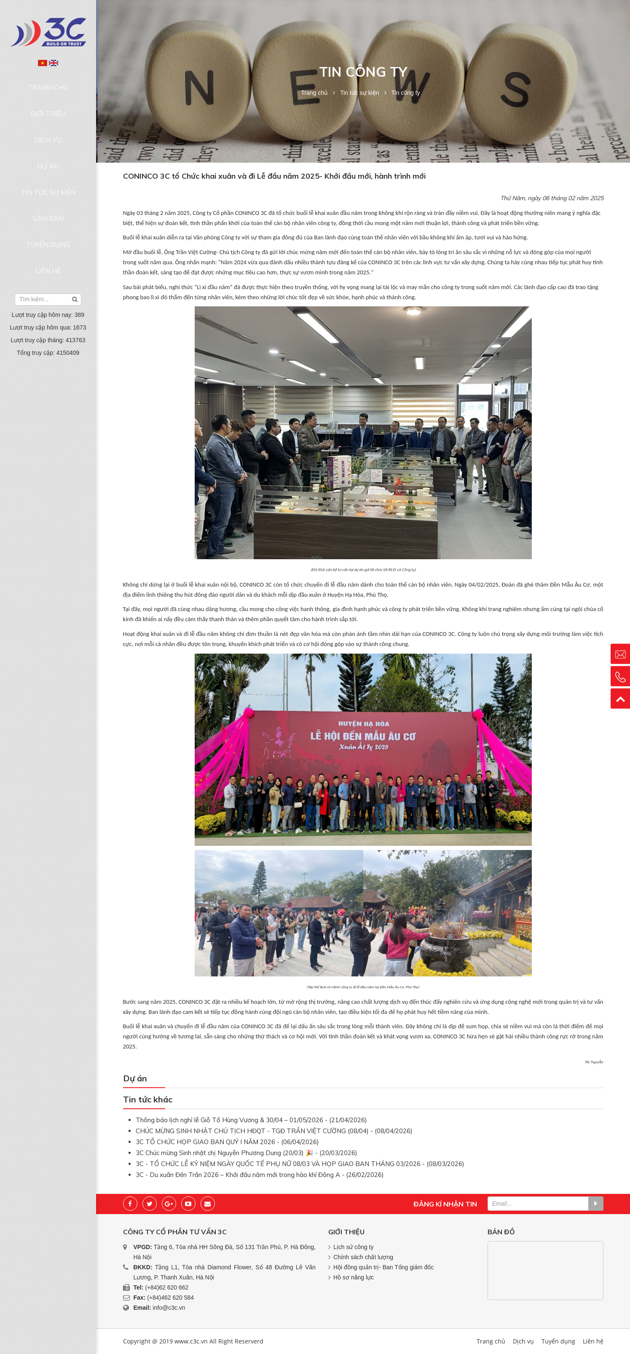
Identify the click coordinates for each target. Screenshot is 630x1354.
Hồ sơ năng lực (353, 1277)
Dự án (48, 130)
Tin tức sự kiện (48, 146)
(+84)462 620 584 (170, 1297)
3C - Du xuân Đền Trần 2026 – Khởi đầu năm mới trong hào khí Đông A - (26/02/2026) (260, 1175)
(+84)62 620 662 (166, 1287)
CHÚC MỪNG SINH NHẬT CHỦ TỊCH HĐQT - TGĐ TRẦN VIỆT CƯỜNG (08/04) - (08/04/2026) (274, 1131)
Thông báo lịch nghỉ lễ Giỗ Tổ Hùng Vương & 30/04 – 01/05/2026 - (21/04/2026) (251, 1120)
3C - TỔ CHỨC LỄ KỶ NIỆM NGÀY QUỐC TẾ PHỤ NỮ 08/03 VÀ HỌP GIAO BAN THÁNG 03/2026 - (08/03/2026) (300, 1164)
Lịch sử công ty (353, 1247)
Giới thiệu (48, 98)
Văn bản (48, 162)
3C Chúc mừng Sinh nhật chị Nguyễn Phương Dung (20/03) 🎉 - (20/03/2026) (246, 1153)
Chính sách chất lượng (363, 1257)
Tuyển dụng (48, 178)
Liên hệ (48, 195)
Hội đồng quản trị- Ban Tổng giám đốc (383, 1267)
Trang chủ (48, 82)
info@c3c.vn (169, 1307)
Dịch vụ (48, 114)
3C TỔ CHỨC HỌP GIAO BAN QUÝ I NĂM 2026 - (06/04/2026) (227, 1142)
